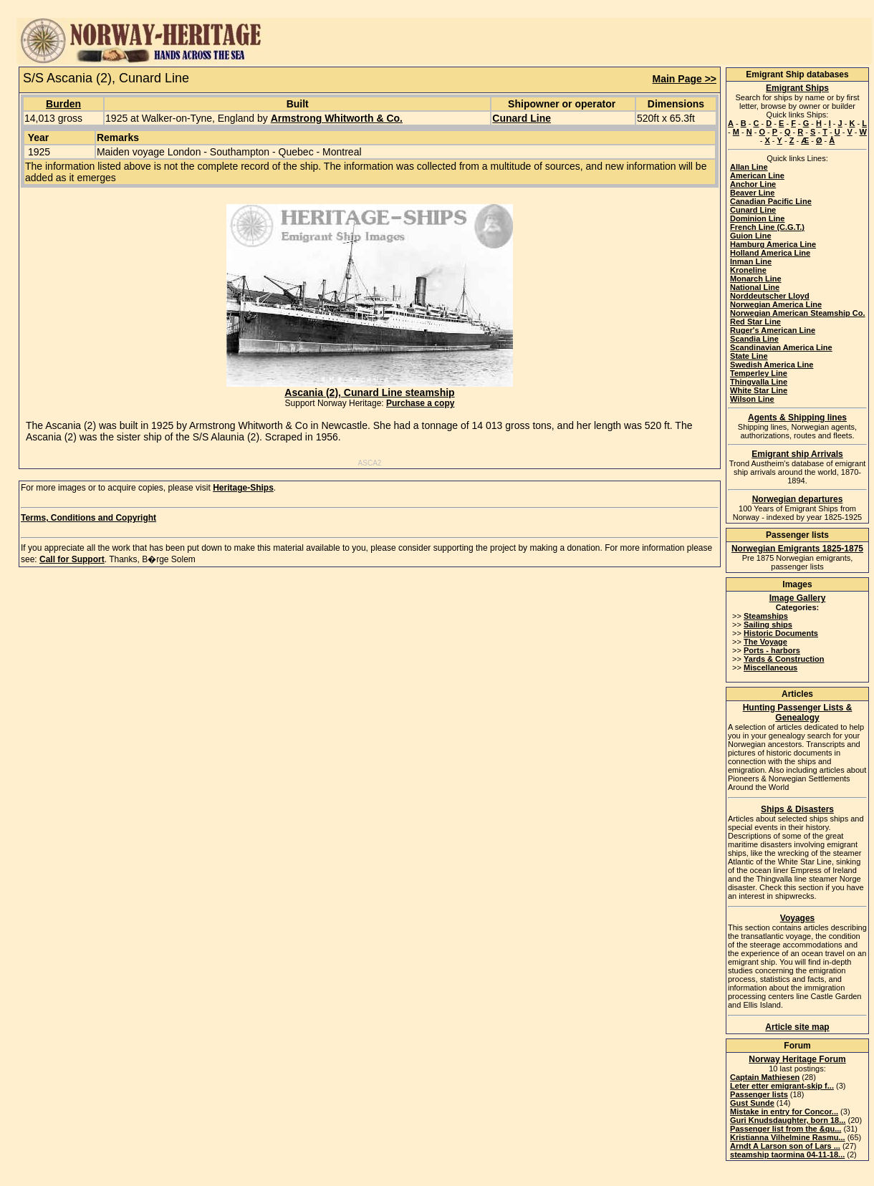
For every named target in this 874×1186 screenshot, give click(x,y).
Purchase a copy (420, 403)
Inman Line (751, 261)
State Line (749, 356)
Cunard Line (521, 118)
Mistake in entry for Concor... (784, 1111)
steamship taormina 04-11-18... (787, 1154)
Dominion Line (757, 218)
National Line (754, 287)
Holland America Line (770, 253)
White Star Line (758, 390)
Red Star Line (755, 321)
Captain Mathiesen (764, 1077)
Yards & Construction (784, 659)
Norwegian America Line (776, 304)
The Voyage (765, 641)
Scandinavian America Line (781, 347)
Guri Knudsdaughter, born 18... (787, 1120)
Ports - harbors (772, 650)
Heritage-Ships (243, 488)
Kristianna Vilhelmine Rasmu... (787, 1137)
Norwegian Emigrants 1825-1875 (797, 549)
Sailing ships (768, 624)
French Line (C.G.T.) (767, 227)
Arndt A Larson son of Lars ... (785, 1146)
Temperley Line (758, 373)
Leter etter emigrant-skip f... (782, 1085)
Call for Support (72, 559)
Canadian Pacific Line (771, 201)
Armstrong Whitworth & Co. (337, 118)
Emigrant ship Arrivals (797, 454)
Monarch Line (756, 278)
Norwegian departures (797, 499)
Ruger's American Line (772, 330)
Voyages (797, 918)
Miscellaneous (770, 667)
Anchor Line (753, 184)
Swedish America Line (771, 364)
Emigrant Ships (797, 88)
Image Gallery (797, 598)
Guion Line (750, 235)
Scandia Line (754, 338)
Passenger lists (759, 1094)
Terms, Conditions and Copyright (88, 518)
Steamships (766, 616)
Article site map (797, 1027)
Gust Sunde (752, 1103)
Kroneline (748, 270)
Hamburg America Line (773, 244)
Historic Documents (781, 633)
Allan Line (749, 167)
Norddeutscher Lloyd (770, 295)
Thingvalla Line (758, 381)
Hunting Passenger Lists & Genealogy (798, 713)
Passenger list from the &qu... (785, 1128)
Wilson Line (752, 399)
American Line (757, 175)
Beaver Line (752, 192)
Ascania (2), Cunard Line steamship (369, 387)
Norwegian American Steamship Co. (797, 313)
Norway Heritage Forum (797, 1059)
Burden (63, 104)
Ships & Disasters (797, 809)
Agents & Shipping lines (797, 418)
